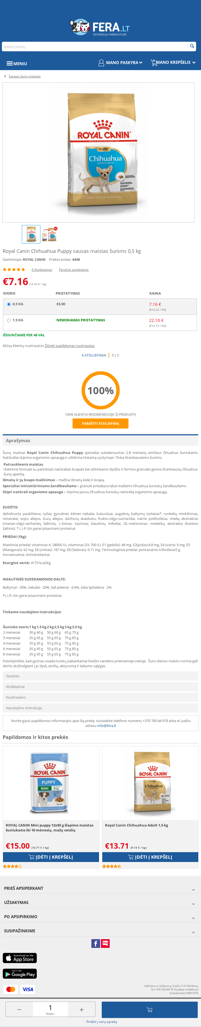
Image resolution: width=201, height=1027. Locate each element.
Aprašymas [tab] (18, 441)
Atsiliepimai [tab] (15, 686)
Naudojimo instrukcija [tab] (24, 707)
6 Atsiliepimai (42, 269)
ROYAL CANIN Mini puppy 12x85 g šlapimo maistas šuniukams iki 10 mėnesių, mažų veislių (49, 828)
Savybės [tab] (12, 675)
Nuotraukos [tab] (16, 697)
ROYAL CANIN (34, 259)
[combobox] (99, 46)
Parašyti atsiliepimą (74, 269)
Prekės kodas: (60, 259)
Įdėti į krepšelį (149, 1010)
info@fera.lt (106, 725)
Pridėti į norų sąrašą (101, 1021)
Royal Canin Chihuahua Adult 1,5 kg (136, 825)
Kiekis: (50, 1014)
